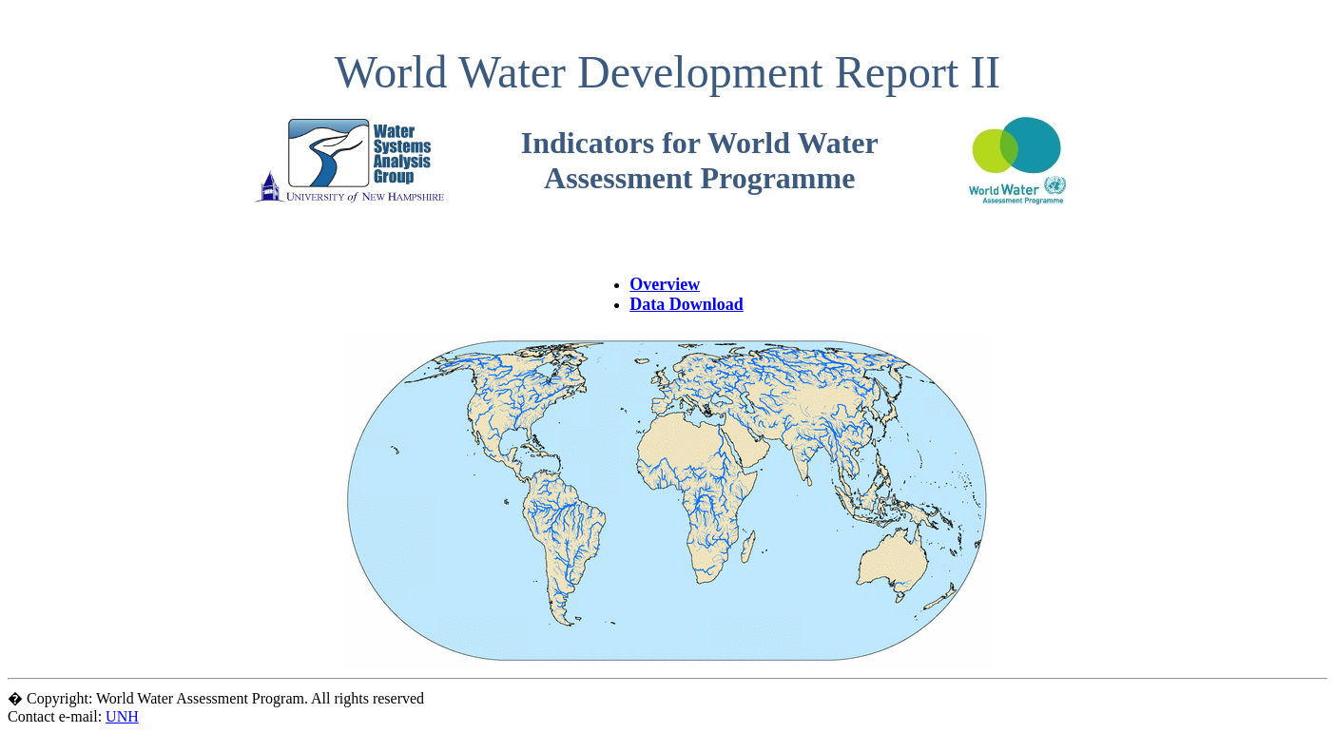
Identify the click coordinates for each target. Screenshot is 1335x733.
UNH (122, 716)
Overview (664, 284)
